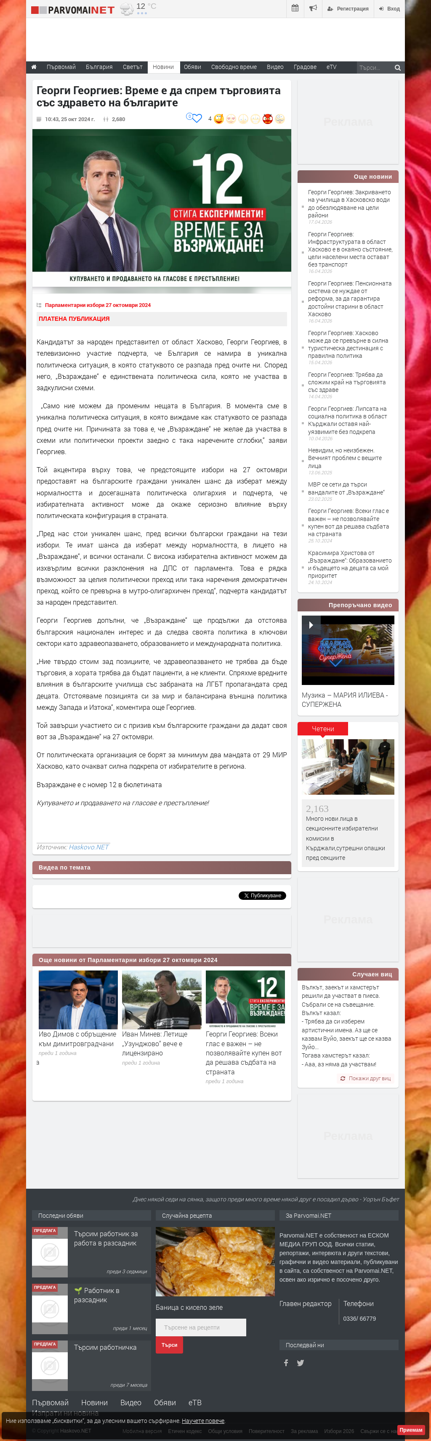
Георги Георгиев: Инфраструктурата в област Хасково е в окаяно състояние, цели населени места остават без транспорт (350, 249)
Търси (169, 1345)
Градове (305, 67)
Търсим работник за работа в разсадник (106, 1238)
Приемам (411, 1430)
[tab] (323, 731)
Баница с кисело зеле (189, 1307)
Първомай (50, 1402)
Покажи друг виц (366, 1078)
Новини (163, 67)
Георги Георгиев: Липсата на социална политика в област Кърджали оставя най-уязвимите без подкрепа (347, 420)
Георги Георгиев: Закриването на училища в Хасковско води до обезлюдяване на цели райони (349, 203)
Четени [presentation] (323, 728)
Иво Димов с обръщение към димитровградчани (77, 1038)
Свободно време (234, 67)
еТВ (195, 1402)
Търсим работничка (105, 1347)
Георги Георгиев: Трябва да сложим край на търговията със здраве (347, 382)
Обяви (165, 1402)
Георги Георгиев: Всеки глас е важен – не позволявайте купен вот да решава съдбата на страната (244, 1052)
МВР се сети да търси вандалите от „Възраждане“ (346, 488)
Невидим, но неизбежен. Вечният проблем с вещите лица (345, 457)
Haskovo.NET (88, 847)
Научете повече (203, 1421)
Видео (130, 1402)
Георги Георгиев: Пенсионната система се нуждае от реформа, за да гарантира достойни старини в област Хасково (350, 298)
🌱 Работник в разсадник (97, 1295)
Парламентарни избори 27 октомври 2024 (98, 305)
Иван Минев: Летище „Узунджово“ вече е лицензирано (154, 1043)
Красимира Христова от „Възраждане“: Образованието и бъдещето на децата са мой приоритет (350, 564)
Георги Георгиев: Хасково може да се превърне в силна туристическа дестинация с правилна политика (348, 344)
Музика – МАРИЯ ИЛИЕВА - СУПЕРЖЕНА (345, 699)
